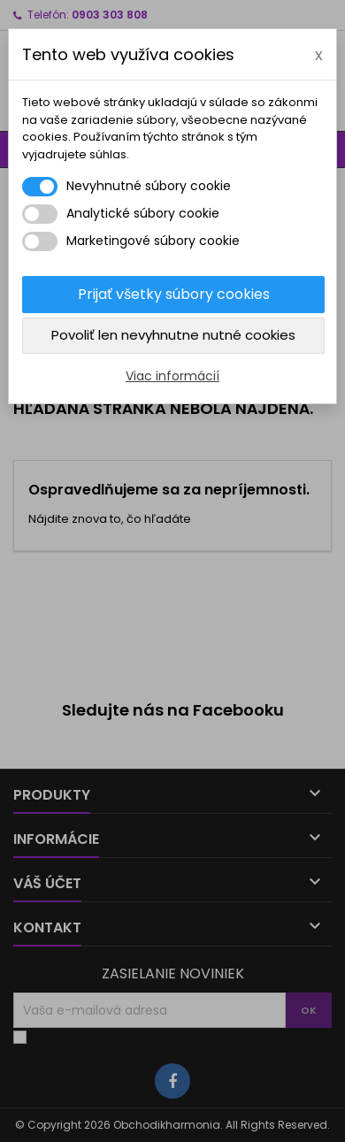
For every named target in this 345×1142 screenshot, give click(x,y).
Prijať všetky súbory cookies (174, 294)
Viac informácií (172, 376)
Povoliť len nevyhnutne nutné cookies (173, 335)
